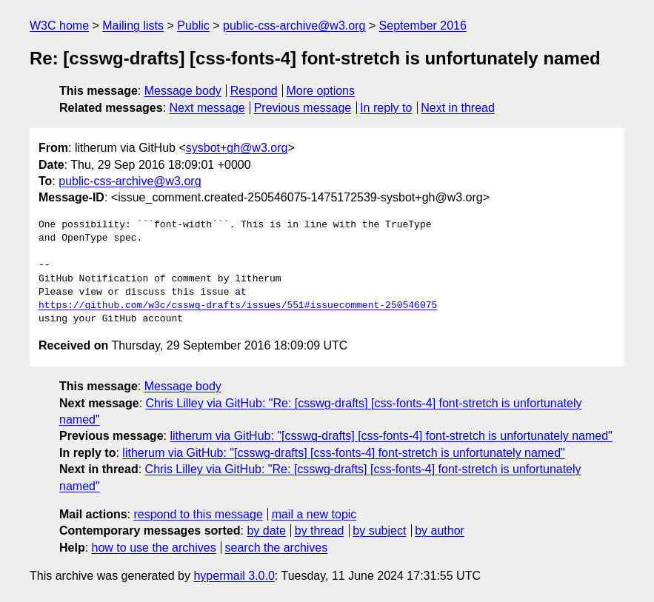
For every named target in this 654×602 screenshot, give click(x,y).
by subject (379, 530)
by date (266, 530)
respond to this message (197, 514)
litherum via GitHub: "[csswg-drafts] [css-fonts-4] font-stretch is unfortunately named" (391, 435)
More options (321, 90)
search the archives (276, 547)
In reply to (386, 107)
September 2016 (423, 25)
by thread (319, 530)
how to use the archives (154, 547)
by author (439, 530)
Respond (254, 90)
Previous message (303, 107)
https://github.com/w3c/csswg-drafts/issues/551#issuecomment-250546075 (238, 305)
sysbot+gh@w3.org (237, 147)
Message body (182, 90)
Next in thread (458, 107)
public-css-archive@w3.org (294, 25)
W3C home (59, 25)
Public (193, 25)
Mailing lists (133, 25)
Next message (207, 107)
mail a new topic (314, 514)
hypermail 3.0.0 (233, 575)
